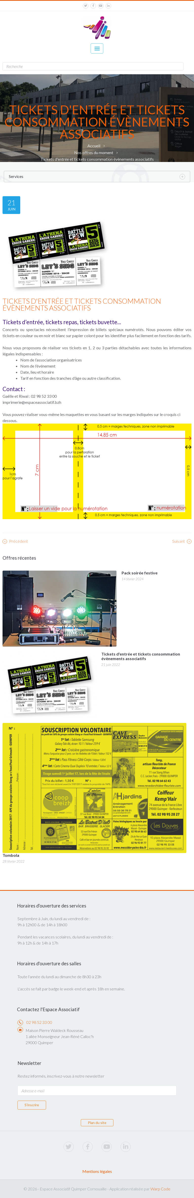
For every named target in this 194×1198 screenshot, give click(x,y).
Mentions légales (97, 1171)
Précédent (15, 541)
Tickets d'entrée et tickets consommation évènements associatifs (97, 159)
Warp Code (160, 1188)
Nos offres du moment (93, 152)
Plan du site (97, 1122)
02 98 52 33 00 (39, 1022)
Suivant (181, 541)
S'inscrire (32, 1105)
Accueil (93, 145)
